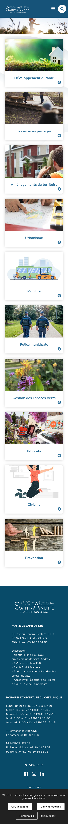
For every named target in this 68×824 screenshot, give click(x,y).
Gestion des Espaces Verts (34, 398)
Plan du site (34, 787)
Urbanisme (34, 238)
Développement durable (34, 78)
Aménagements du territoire (34, 184)
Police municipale (34, 344)
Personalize (27, 815)
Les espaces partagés (34, 131)
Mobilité (34, 291)
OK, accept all (19, 806)
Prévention (34, 558)
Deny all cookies (51, 806)
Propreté (34, 451)
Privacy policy (47, 815)
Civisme (34, 504)
